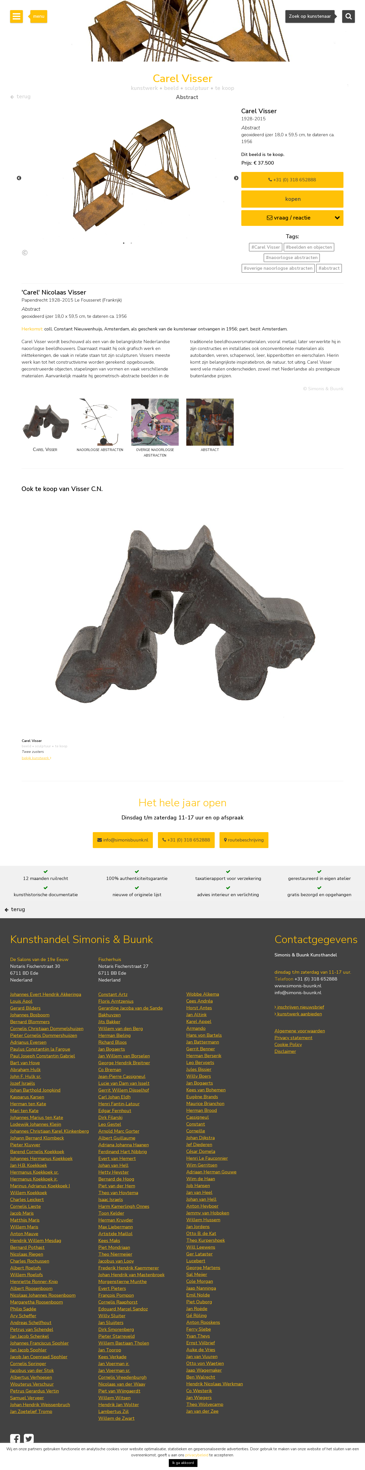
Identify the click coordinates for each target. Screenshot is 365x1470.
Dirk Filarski (110, 1132)
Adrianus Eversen (28, 1057)
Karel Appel (198, 1036)
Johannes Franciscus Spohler (39, 1358)
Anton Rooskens (203, 1337)
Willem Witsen (114, 1413)
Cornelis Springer (28, 1379)
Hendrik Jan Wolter (118, 1420)
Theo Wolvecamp (204, 1419)
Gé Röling (196, 1330)
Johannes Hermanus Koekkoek (41, 1173)
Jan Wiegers (199, 1412)
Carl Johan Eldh (114, 1112)
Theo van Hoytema (118, 1208)
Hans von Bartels (204, 1050)
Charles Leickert (27, 1214)
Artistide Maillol (115, 1249)
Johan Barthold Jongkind (35, 1105)
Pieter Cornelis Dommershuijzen (43, 1050)
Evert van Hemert (117, 1173)
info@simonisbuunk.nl (122, 842)
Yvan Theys (198, 1351)
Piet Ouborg (199, 1317)
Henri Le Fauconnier (207, 1173)
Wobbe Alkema (202, 1009)
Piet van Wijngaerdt (119, 1406)
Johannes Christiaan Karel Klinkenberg (49, 1146)
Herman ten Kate (28, 1119)
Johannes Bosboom (29, 1030)
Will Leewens (200, 1262)
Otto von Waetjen (205, 1378)
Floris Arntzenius (116, 1016)
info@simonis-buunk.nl (298, 1008)
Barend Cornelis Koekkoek (37, 1167)
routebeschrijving (244, 842)
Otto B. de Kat (201, 1248)
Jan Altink (196, 1030)
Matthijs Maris (25, 1235)
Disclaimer (285, 1067)
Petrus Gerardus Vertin (34, 1406)
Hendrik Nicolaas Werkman (214, 1399)
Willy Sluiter (111, 1331)
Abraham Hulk (25, 1085)
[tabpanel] (128, 180)
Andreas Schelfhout (30, 1338)
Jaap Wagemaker (204, 1385)
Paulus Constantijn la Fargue (40, 1064)
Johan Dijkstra (200, 1153)
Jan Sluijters (110, 1338)
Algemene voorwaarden (300, 1046)
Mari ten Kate (24, 1126)
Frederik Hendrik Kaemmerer (128, 1283)
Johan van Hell (113, 1180)
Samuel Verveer (27, 1413)
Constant (195, 1139)
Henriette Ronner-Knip (34, 1296)
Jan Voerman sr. (114, 1385)
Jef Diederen (199, 1160)
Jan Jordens (198, 1242)
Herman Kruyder (115, 1235)
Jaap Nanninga (201, 1303)
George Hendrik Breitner (124, 1078)
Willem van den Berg (120, 1044)
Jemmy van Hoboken (207, 1228)
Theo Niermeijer (115, 1269)
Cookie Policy (288, 1060)
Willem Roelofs (26, 1290)
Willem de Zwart (116, 1433)
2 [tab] (131, 245)
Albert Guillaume (116, 1153)
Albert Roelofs (25, 1283)
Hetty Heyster (113, 1187)
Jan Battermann (202, 1057)
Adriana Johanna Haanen (123, 1160)
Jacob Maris (22, 1228)
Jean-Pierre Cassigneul (121, 1091)
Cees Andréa (199, 1016)
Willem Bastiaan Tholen (123, 1358)
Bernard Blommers (30, 1037)
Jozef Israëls (22, 1098)
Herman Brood (201, 1125)
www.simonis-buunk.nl (298, 1001)
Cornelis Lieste (25, 1221)
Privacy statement (294, 1053)
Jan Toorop (109, 1365)
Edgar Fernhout (114, 1126)
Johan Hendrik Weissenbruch (40, 1420)
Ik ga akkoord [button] (183, 1462)
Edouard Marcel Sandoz (123, 1324)
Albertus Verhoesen (31, 1392)
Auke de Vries (200, 1365)
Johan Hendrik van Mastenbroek (131, 1290)
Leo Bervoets (200, 1077)
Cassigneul (197, 1132)
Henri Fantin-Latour (119, 1119)
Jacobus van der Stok (32, 1385)
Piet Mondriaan (114, 1262)
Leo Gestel (109, 1139)
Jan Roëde (196, 1324)
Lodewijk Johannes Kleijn (35, 1139)
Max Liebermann (115, 1242)
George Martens (203, 1283)
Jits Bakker (109, 1037)
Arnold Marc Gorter (118, 1146)
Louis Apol (21, 1016)
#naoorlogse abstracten (292, 260)
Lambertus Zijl (113, 1426)
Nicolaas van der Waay (121, 1399)
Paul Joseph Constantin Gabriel (42, 1071)
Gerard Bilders (25, 1023)
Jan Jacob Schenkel (29, 1351)
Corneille (195, 1146)
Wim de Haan (200, 1194)
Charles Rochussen (29, 1276)
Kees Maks (109, 1255)
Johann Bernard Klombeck (37, 1153)
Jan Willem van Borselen (124, 1071)
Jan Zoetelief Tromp (31, 1426)
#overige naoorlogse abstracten (278, 270)
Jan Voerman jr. (113, 1379)
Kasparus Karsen (27, 1112)
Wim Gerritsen (201, 1180)
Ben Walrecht (200, 1392)
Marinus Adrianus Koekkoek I (40, 1201)
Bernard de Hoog (116, 1194)
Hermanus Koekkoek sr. (34, 1187)
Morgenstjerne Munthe (122, 1296)
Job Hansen (198, 1201)
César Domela (200, 1166)
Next (236, 180)
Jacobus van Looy (116, 1276)
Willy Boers (198, 1091)
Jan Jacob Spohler (28, 1365)
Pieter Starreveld (116, 1351)
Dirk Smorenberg (116, 1344)
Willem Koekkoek (28, 1208)
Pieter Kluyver (25, 1160)
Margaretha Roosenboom (36, 1317)
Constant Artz (112, 1009)
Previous (19, 180)
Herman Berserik (203, 1071)
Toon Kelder (111, 1228)
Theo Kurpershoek (205, 1255)
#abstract (329, 270)
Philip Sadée (23, 1324)
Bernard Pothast (27, 1262)
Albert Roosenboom (31, 1303)
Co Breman (109, 1085)
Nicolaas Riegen (26, 1269)
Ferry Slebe (198, 1344)
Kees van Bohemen (206, 1105)
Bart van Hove (25, 1078)
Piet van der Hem (116, 1201)
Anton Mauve (24, 1249)
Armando (196, 1043)
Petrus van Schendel (31, 1344)
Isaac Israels (110, 1214)
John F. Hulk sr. (25, 1091)
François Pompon (116, 1310)
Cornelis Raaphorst (118, 1317)
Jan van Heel (199, 1207)
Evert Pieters (112, 1303)
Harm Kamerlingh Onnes (123, 1221)
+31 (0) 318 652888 (292, 182)
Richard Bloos (112, 1057)
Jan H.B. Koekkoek (28, 1180)
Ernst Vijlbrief (200, 1358)
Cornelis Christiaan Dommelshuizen (46, 1044)
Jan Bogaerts (111, 1064)
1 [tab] (123, 245)
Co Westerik (199, 1406)
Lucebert (195, 1276)
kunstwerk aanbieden (298, 1029)
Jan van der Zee (202, 1426)
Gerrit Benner (200, 1064)
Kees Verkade (112, 1372)
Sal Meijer (196, 1289)
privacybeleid (196, 1455)
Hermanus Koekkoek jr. (34, 1194)
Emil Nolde (198, 1310)
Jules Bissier (198, 1084)
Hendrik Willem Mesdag (35, 1255)
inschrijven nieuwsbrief (299, 1022)
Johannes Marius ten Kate (36, 1132)
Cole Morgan (199, 1296)
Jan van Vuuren (201, 1371)
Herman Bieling (114, 1050)
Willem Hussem (203, 1235)
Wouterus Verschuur (32, 1399)
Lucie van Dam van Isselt (124, 1098)
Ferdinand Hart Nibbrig (122, 1167)
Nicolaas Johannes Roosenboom (43, 1310)
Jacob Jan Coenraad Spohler (38, 1372)
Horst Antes (199, 1023)
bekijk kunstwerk (36, 759)
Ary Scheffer (23, 1331)
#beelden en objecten (309, 249)
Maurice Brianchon (205, 1118)
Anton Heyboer (202, 1221)
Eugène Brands (202, 1112)
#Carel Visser (265, 249)
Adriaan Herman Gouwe (211, 1187)
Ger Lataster (199, 1269)
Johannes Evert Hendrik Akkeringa (45, 1009)
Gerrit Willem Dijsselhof (123, 1105)
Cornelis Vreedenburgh (122, 1392)
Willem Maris (24, 1242)
